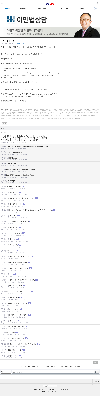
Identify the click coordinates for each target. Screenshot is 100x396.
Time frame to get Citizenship (50, 222)
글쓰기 (95, 362)
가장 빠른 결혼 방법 (50, 234)
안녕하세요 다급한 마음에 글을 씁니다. (50, 345)
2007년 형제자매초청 (50, 339)
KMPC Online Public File (49, 391)
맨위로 (96, 381)
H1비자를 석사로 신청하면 (50, 316)
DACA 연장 (50, 182)
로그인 (46, 386)
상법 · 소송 (42, 8)
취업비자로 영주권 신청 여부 (50, 257)
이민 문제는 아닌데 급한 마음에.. (50, 292)
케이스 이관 (50, 252)
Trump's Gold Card (50, 153)
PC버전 (54, 386)
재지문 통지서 (50, 228)
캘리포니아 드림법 (50, 287)
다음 (75, 366)
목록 (4, 124)
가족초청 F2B (50, 298)
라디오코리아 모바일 (39, 389)
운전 (50, 275)
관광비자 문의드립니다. (50, 187)
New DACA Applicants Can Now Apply (50, 176)
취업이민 (50, 240)
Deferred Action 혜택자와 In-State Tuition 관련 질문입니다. (50, 211)
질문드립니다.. (50, 246)
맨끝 (78, 366)
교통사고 (23, 8)
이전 (25, 366)
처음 (21, 366)
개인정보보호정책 (62, 389)
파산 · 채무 (64, 8)
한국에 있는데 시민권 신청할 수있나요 (50, 199)
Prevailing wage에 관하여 (50, 263)
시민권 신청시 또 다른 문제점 (50, 269)
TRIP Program (50, 164)
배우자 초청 (50, 357)
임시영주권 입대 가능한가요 (50, 304)
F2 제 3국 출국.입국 (50, 327)
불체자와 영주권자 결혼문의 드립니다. (50, 281)
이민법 (7, 8)
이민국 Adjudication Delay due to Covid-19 (50, 170)
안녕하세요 (50, 217)
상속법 (82, 8)
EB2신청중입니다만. (50, 351)
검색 (96, 372)
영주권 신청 (50, 193)
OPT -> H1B (50, 310)
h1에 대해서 (50, 333)
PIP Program (50, 159)
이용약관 (51, 389)
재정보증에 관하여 (50, 205)
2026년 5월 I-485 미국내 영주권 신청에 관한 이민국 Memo (50, 147)
